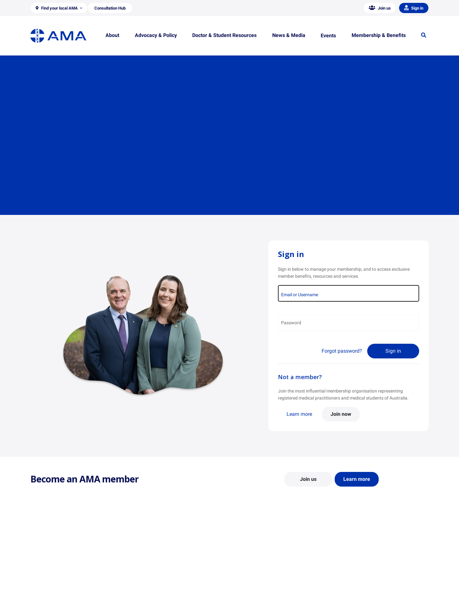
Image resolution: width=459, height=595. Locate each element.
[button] (59, 8)
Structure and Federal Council (59, 569)
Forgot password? (342, 351)
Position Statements (152, 550)
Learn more (299, 414)
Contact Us (41, 559)
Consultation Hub (149, 587)
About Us (39, 550)
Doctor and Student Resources (264, 565)
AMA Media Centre (354, 550)
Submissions (144, 578)
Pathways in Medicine (255, 584)
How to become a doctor (258, 575)
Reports (140, 569)
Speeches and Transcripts (361, 578)
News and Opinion (354, 559)
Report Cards (145, 559)
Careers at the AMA (49, 578)
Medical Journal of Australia (364, 569)
